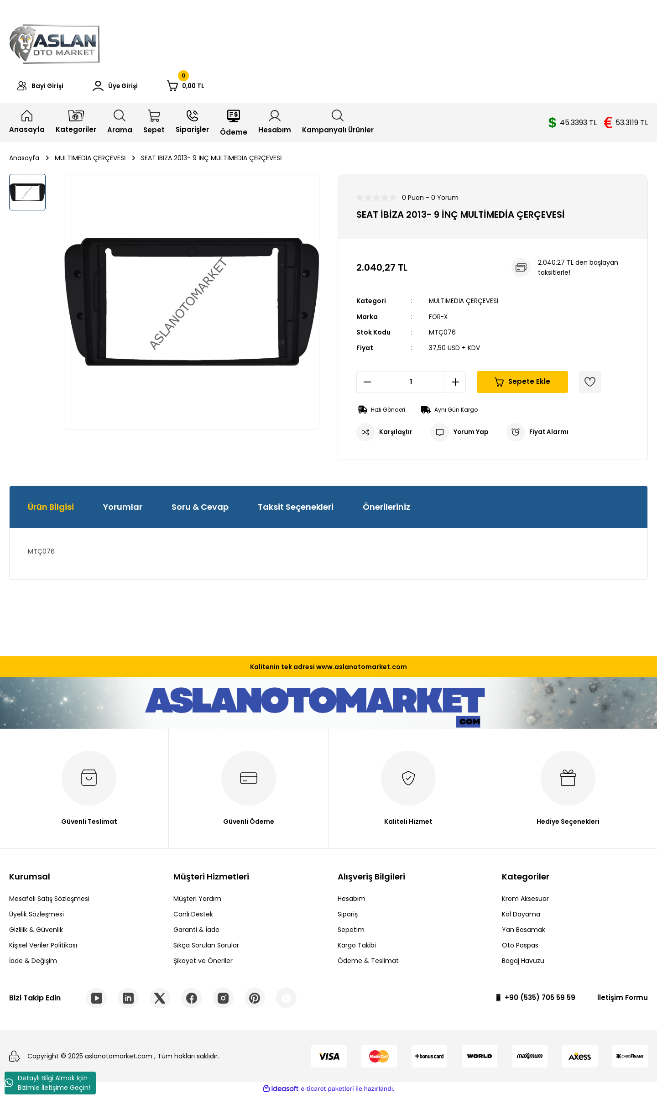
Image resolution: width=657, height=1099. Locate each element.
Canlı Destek (193, 916)
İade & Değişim (33, 963)
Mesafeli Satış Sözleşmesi (49, 900)
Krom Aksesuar (525, 900)
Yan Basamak (523, 932)
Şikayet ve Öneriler (203, 963)
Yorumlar (122, 509)
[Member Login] (131, 87)
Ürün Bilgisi (51, 509)
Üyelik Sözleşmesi (36, 916)
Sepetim (351, 932)
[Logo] (54, 42)
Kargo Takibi (357, 947)
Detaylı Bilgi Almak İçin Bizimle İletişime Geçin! (47, 1082)
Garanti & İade (196, 932)
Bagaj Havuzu (523, 963)
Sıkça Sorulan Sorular (206, 947)
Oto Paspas (520, 947)
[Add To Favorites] (590, 384)
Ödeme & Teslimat (368, 963)
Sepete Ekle (522, 384)
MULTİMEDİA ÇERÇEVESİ (464, 303)
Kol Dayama (521, 916)
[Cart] (212, 87)
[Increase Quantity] (455, 384)
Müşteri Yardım (197, 900)
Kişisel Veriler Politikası (43, 947)
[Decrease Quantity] (367, 384)
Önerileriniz (386, 509)
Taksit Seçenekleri (296, 509)
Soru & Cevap (200, 509)
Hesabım (351, 900)
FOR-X (439, 319)
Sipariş (348, 916)
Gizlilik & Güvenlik (36, 932)
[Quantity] (411, 384)
